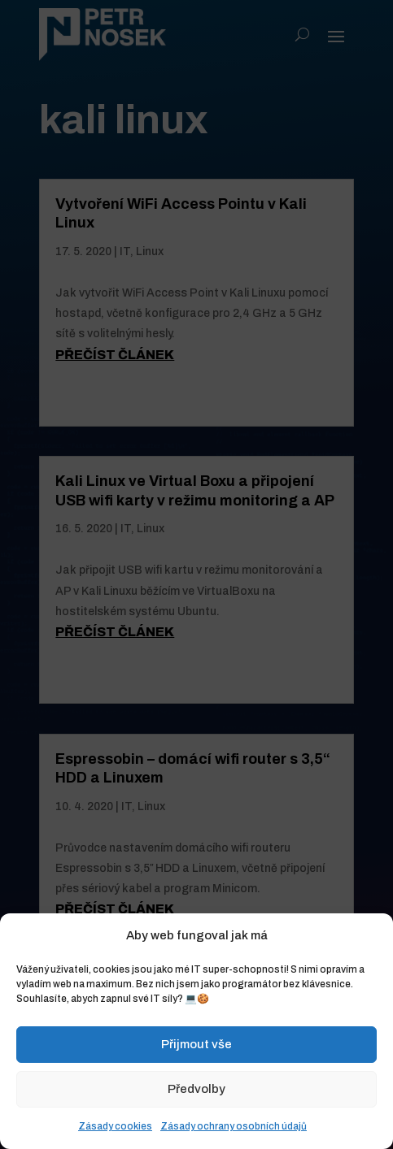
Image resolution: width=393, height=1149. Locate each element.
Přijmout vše (196, 1044)
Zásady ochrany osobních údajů (233, 1126)
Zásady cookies (115, 1126)
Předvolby (196, 1088)
